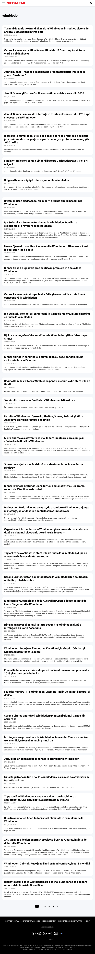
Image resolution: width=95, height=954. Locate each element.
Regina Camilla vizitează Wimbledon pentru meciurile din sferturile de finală (47, 382)
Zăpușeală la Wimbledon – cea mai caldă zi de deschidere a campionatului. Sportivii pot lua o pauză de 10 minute (40, 798)
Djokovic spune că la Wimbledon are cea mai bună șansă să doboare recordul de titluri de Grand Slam (45, 883)
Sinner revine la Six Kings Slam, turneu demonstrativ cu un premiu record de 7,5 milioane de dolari (44, 487)
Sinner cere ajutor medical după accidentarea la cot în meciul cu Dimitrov (43, 466)
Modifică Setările (47, 927)
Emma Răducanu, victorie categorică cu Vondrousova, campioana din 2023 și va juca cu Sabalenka (46, 672)
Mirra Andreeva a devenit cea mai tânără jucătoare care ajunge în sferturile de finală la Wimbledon (44, 439)
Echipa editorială (12, 921)
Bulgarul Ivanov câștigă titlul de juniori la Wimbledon (36, 180)
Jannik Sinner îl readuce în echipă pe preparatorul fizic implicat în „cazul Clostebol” (44, 73)
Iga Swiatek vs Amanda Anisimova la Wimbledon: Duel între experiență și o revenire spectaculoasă (40, 224)
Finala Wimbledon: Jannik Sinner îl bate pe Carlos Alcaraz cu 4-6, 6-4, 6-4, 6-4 (46, 162)
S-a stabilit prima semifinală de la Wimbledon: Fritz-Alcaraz (40, 400)
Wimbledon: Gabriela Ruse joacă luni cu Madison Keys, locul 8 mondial (47, 863)
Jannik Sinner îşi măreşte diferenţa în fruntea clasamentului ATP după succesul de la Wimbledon (47, 116)
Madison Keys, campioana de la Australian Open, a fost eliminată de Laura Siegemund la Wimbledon (45, 602)
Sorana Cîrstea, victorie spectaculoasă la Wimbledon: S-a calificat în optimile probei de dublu (46, 578)
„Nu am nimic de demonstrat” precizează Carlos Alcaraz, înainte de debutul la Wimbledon (45, 841)
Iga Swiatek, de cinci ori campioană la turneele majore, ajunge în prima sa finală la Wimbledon (47, 315)
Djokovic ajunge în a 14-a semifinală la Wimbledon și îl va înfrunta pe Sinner (45, 337)
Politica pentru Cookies (30, 921)
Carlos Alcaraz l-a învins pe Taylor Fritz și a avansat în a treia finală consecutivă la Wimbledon (44, 296)
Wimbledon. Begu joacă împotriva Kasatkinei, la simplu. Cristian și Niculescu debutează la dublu (44, 650)
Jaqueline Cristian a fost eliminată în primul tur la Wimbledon (41, 758)
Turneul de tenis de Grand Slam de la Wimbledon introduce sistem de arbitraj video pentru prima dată (46, 30)
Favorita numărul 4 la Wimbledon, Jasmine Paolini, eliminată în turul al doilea (47, 693)
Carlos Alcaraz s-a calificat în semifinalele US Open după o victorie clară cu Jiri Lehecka (44, 52)
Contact (86, 921)
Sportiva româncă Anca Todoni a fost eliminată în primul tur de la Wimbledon (43, 820)
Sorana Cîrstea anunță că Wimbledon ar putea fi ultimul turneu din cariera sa (44, 717)
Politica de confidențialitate (70, 921)
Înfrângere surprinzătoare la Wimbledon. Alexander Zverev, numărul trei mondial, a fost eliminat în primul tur (46, 739)
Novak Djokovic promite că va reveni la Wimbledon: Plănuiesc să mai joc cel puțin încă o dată (46, 248)
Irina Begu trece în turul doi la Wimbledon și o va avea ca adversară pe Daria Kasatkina (47, 778)
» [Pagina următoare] (57, 906)
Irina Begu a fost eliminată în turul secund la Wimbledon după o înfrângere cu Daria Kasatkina (42, 626)
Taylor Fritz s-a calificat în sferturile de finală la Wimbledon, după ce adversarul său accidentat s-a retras (45, 554)
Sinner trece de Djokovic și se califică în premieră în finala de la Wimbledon (42, 269)
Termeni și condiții (49, 921)
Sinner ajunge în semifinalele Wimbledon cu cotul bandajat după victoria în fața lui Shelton (43, 358)
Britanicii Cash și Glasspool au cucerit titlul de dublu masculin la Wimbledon (43, 202)
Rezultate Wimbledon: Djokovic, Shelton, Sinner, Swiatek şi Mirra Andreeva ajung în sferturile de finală (43, 418)
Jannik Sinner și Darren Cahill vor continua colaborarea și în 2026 (44, 93)
